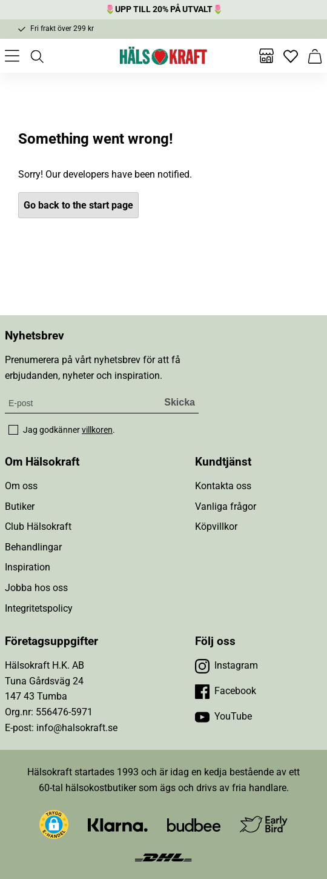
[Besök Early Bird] (264, 824)
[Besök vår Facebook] (225, 691)
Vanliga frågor (225, 506)
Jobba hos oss (36, 587)
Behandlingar (33, 547)
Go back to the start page (78, 205)
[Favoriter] (290, 56)
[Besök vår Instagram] (226, 665)
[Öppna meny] (12, 56)
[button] (53, 824)
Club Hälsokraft (38, 526)
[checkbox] (13, 430)
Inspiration (27, 567)
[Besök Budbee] (193, 825)
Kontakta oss (223, 486)
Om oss (21, 486)
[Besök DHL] (163, 856)
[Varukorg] (315, 56)
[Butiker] (266, 56)
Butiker (20, 506)
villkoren (97, 430)
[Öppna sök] (36, 56)
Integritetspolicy (39, 608)
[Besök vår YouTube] (223, 716)
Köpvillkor (216, 526)
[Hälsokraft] (163, 56)
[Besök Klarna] (118, 825)
